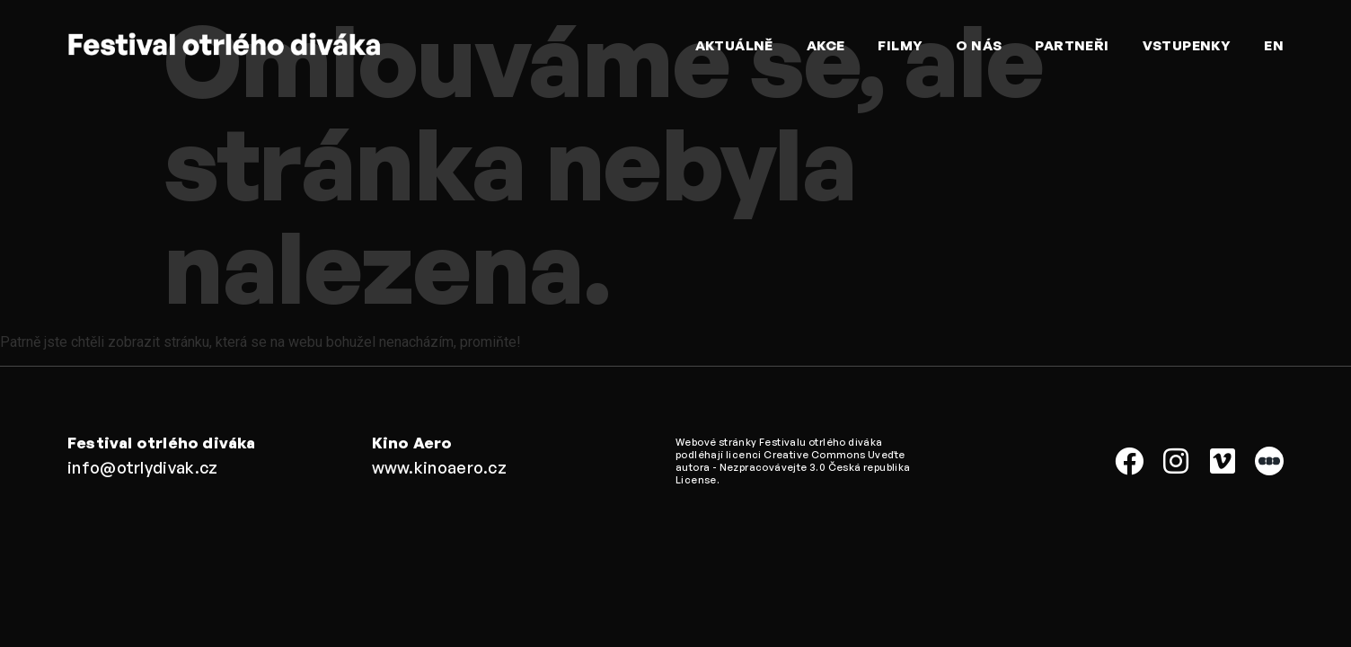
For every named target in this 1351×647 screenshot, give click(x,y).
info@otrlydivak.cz (142, 467)
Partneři (1071, 45)
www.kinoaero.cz (440, 467)
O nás (979, 45)
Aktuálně (734, 45)
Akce (826, 45)
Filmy (900, 45)
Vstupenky (1187, 45)
